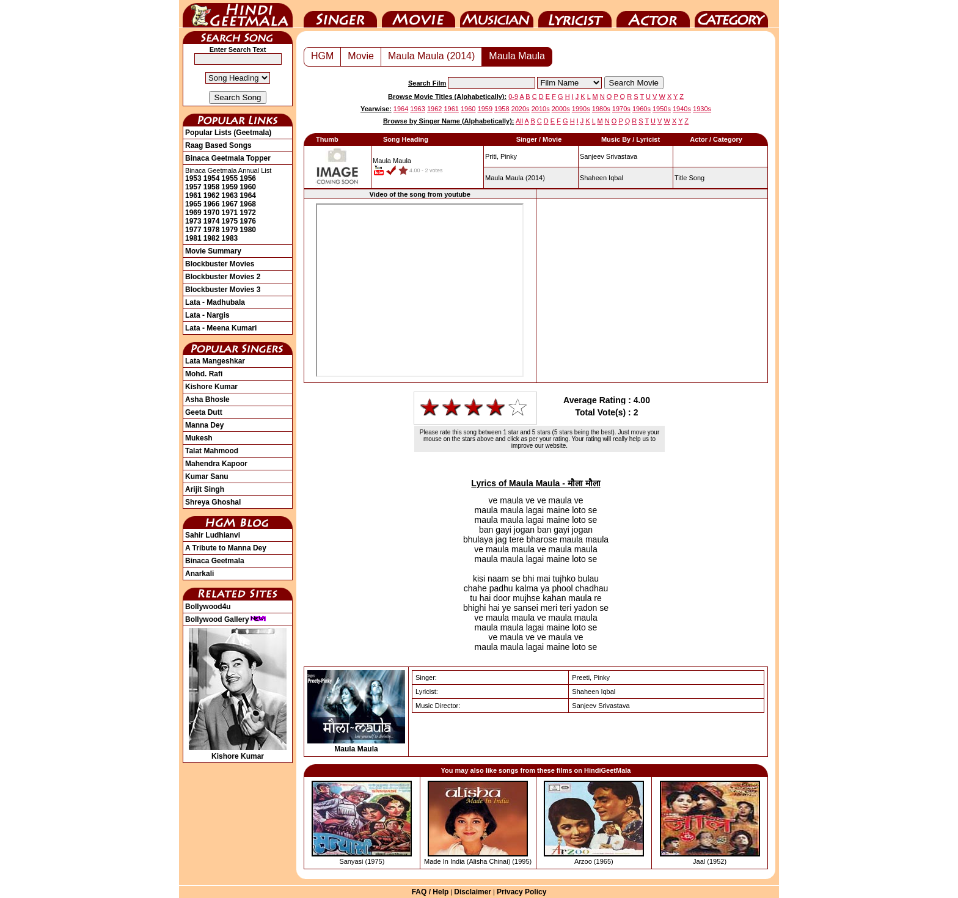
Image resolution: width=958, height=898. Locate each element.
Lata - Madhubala (215, 302)
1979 (230, 229)
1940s (682, 108)
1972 (248, 212)
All (519, 121)
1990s (581, 108)
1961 (193, 195)
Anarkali (199, 573)
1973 (193, 221)
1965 (193, 204)
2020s (520, 108)
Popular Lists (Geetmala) (228, 132)
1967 (230, 204)
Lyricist (575, 14)
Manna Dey (204, 425)
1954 (211, 178)
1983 (230, 238)
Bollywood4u (208, 606)
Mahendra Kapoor (216, 463)
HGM (322, 56)
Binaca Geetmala (214, 561)
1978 (211, 229)
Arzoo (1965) (593, 861)
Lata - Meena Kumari (221, 328)
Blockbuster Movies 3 (222, 289)
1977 (193, 229)
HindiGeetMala (238, 14)
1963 (230, 195)
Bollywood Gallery (225, 619)
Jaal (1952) (709, 861)
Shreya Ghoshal (213, 502)
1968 (248, 204)
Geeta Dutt (203, 412)
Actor (653, 14)
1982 (211, 238)
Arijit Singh (204, 489)
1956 (248, 178)
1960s (641, 108)
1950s (662, 108)
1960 (248, 187)
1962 (211, 195)
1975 (230, 221)
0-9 (513, 96)
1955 (230, 178)
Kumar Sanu (207, 476)
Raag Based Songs (218, 145)
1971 (230, 212)
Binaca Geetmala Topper (228, 158)
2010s (541, 108)
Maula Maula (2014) (431, 56)
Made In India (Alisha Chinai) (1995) (478, 861)
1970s (621, 108)
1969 (193, 212)
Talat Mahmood (211, 451)
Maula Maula (517, 56)
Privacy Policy (521, 892)
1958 (211, 187)
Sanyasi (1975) (361, 861)
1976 (248, 221)
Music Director (496, 14)
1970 (211, 212)
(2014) (515, 177)
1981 (193, 238)
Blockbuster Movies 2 (222, 276)
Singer (340, 14)
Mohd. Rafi (203, 374)
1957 (193, 187)
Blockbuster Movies (219, 264)
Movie (418, 14)
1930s (702, 108)
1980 (248, 229)
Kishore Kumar (211, 386)
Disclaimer (472, 892)
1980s (601, 108)
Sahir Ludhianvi (212, 535)
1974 (211, 221)
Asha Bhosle (207, 399)
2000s (561, 108)
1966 (211, 204)
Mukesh (199, 438)
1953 (193, 178)
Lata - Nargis (207, 315)
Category (731, 14)
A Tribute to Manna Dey (225, 548)
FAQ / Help (430, 892)
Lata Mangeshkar (215, 361)
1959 (230, 187)
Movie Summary (213, 251)
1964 (248, 195)
